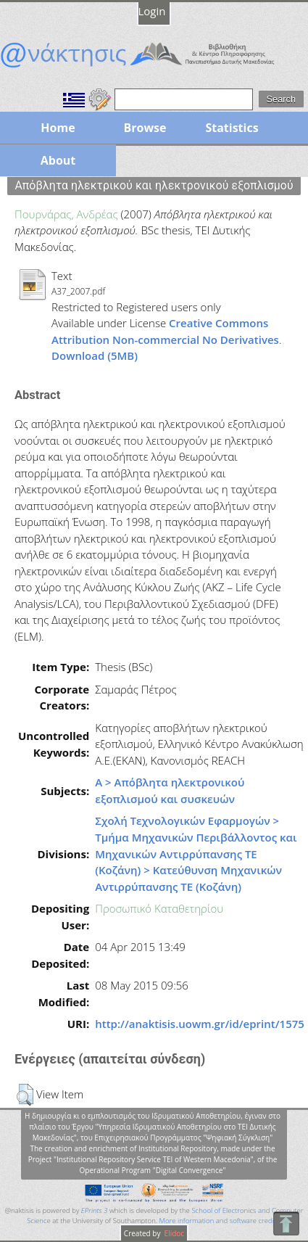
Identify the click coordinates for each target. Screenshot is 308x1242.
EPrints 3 (94, 1210)
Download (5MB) (94, 355)
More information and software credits (219, 1220)
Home (58, 128)
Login (152, 11)
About (58, 160)
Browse (144, 128)
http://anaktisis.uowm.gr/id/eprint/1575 (199, 1023)
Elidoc (173, 1233)
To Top (285, 1223)
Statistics (231, 128)
